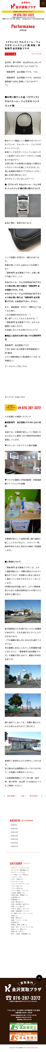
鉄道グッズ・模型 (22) (18, 929)
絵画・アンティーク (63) (19, 920)
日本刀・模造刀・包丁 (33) (20, 909)
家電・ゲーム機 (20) (18, 906)
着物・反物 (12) (16, 918)
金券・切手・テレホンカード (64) (22, 927)
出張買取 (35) (15, 897)
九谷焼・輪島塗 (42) (18, 893)
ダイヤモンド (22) (17, 881)
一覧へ (23, 796)
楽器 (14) (14, 915)
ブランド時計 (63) (17, 888)
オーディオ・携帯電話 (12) (20, 870)
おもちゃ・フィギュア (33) (20, 868)
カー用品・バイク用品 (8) (19, 874)
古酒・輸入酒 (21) (17, 902)
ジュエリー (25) (16, 877)
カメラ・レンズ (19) (18, 872)
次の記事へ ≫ (36, 796)
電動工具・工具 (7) (17, 931)
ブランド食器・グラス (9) (19, 890)
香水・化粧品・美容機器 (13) (21, 934)
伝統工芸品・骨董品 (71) (19, 895)
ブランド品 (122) (17, 886)
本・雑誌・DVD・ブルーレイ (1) (22, 913)
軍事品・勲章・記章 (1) (19, 925)
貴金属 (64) (15, 922)
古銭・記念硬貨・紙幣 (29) (20, 904)
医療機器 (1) (15, 900)
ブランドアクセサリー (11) (20, 884)
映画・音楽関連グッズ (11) (20, 911)
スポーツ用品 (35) (17, 879)
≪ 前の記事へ (10, 796)
